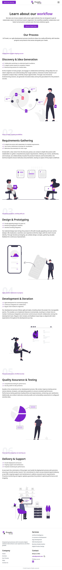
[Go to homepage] (8, 532)
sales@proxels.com (37, 556)
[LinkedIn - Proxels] (33, 561)
